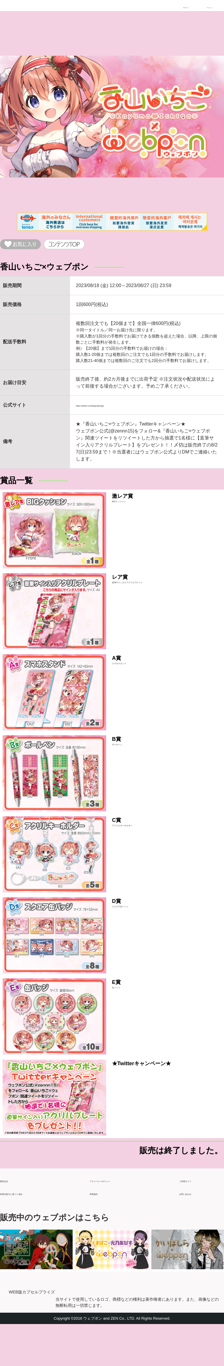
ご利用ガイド (193, 1219)
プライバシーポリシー (113, 1219)
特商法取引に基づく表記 (25, 1232)
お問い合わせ (193, 1232)
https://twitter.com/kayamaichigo (109, 409)
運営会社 (9, 1219)
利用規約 (99, 1232)
